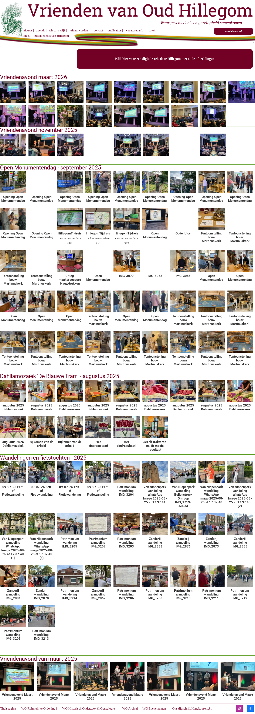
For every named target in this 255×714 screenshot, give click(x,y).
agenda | (41, 30)
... (253, 42)
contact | (99, 30)
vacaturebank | (135, 30)
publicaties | (115, 30)
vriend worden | (79, 30)
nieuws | (28, 30)
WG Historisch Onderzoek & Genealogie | (89, 708)
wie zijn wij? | (58, 30)
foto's (152, 30)
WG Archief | (130, 708)
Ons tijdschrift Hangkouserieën (191, 708)
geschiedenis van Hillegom (51, 35)
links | (27, 35)
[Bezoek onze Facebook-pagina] (250, 708)
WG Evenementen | (154, 708)
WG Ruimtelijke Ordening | (39, 708)
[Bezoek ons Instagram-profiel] (239, 708)
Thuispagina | (8, 708)
